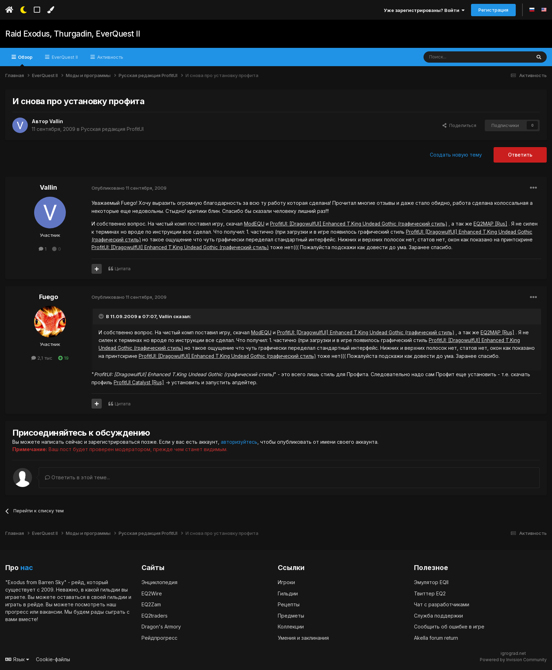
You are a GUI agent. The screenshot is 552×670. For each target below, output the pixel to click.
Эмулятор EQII (431, 582)
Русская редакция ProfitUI (112, 129)
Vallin (56, 121)
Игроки (286, 582)
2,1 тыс (41, 358)
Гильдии (288, 593)
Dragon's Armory (161, 627)
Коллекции (291, 627)
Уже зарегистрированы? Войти (424, 10)
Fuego (48, 297)
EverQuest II (64, 57)
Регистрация (493, 10)
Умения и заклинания (303, 637)
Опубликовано (129, 188)
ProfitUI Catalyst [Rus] (139, 382)
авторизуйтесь (239, 442)
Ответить (520, 155)
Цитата (123, 268)
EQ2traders (155, 615)
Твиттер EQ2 (430, 593)
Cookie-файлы (53, 659)
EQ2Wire (152, 593)
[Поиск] (461, 57)
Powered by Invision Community (513, 659)
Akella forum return (436, 637)
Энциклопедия (159, 582)
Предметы (291, 615)
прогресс (17, 612)
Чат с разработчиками (441, 604)
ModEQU (254, 224)
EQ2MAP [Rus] (494, 224)
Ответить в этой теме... (77, 477)
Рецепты (289, 604)
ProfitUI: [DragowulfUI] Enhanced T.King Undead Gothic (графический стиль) (360, 224)
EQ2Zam (151, 604)
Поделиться (459, 125)
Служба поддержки (438, 615)
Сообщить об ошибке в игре (449, 627)
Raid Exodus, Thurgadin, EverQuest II (71, 33)
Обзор (24, 60)
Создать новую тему (456, 155)
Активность (109, 57)
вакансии (51, 612)
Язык (17, 659)
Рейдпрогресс (159, 637)
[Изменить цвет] (50, 10)
